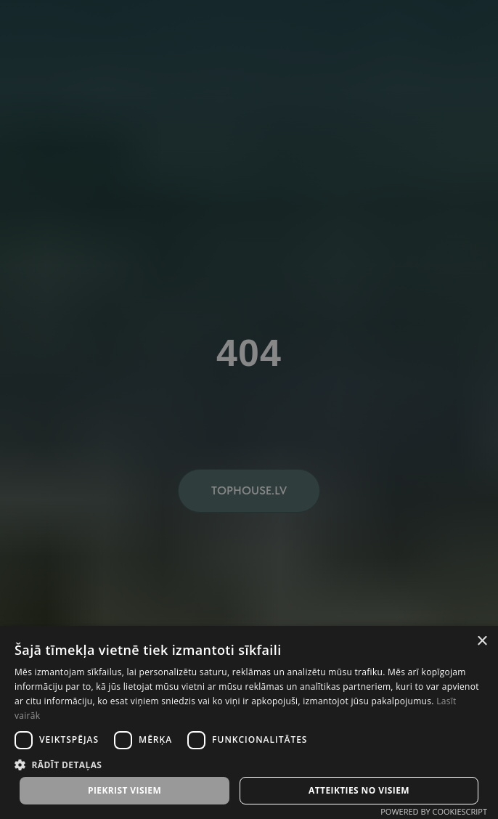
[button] (249, 764)
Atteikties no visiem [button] (359, 790)
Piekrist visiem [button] (124, 790)
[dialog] (249, 409)
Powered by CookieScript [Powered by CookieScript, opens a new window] (433, 811)
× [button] (481, 641)
